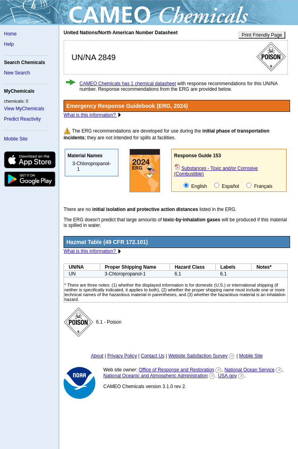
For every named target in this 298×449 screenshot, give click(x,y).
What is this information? (90, 115)
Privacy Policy (122, 356)
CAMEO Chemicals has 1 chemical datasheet (127, 83)
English (195, 186)
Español (226, 186)
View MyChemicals (24, 108)
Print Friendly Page (262, 35)
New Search (17, 73)
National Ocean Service (249, 370)
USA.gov (227, 376)
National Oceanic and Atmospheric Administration (155, 376)
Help (9, 44)
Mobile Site (15, 139)
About (97, 356)
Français (259, 186)
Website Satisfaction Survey (198, 356)
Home (10, 34)
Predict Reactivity (22, 119)
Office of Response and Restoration (176, 370)
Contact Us (152, 356)
